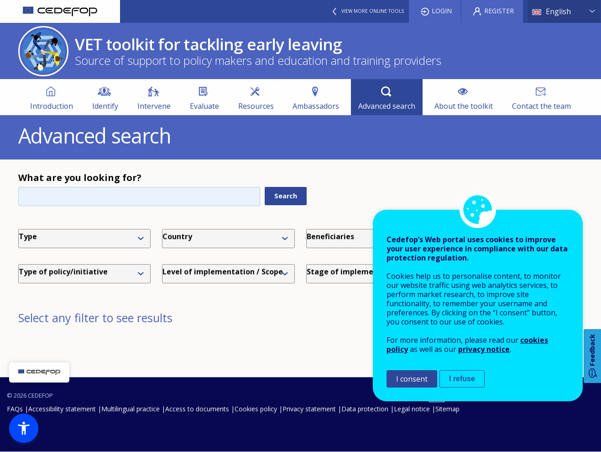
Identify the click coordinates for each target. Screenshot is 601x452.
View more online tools (372, 11)
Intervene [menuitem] (154, 106)
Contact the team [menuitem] (541, 106)
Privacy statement (309, 408)
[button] (23, 428)
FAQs (15, 408)
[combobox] (86, 238)
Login (442, 10)
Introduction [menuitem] (51, 106)
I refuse (462, 379)
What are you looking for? (79, 177)
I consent (412, 379)
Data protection (364, 408)
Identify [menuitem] (105, 106)
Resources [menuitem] (256, 106)
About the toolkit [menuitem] (463, 106)
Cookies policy (256, 408)
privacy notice (484, 349)
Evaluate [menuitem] (204, 106)
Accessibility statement (62, 408)
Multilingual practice (130, 408)
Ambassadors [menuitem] (316, 106)
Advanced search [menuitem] (386, 106)
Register (499, 10)
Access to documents (197, 408)
